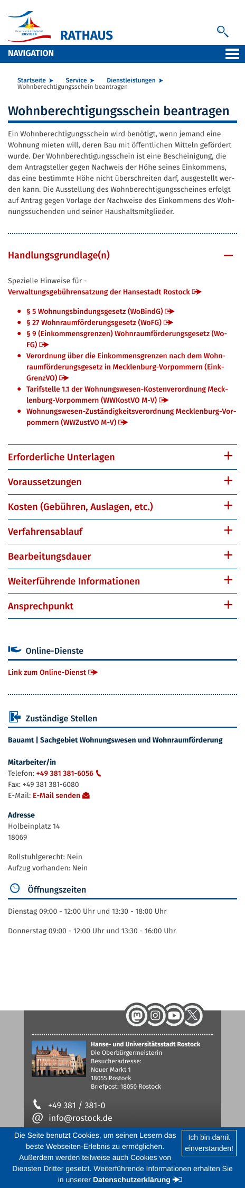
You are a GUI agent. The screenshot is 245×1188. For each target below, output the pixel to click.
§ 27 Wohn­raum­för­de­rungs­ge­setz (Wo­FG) (94, 322)
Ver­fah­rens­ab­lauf (45, 531)
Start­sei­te (31, 81)
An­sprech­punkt (40, 606)
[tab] (122, 255)
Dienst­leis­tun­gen (131, 81)
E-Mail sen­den (56, 795)
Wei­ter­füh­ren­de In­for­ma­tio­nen (74, 581)
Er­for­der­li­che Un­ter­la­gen (61, 457)
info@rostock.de (72, 1118)
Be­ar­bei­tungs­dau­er (49, 556)
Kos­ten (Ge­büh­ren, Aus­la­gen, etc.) (80, 507)
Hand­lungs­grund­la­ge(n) (59, 255)
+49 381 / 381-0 (68, 1106)
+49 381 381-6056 (69, 773)
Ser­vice (76, 81)
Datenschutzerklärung (132, 1179)
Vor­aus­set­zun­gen (45, 482)
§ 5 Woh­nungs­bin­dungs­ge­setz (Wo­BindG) (94, 311)
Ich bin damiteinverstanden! (209, 1143)
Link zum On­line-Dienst (47, 672)
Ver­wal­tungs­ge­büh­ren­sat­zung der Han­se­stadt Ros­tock (99, 291)
